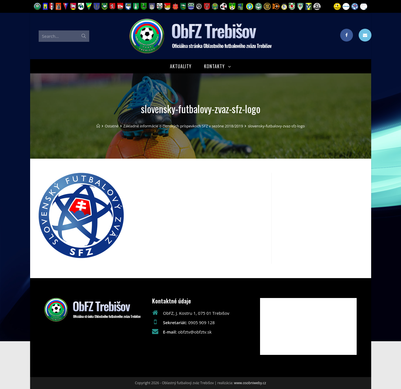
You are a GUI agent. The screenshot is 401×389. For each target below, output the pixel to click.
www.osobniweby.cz (250, 382)
